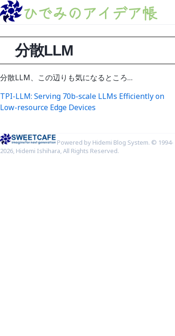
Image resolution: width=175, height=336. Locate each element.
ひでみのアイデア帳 (89, 12)
